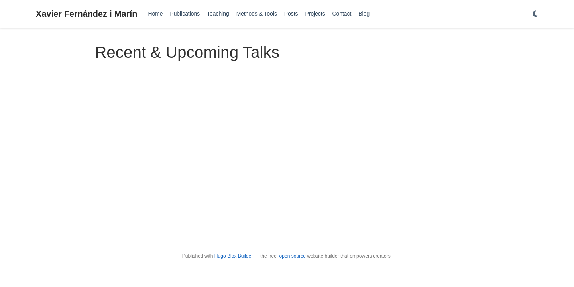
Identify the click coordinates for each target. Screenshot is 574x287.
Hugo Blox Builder (233, 256)
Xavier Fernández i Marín (86, 14)
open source (292, 256)
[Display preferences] (535, 14)
